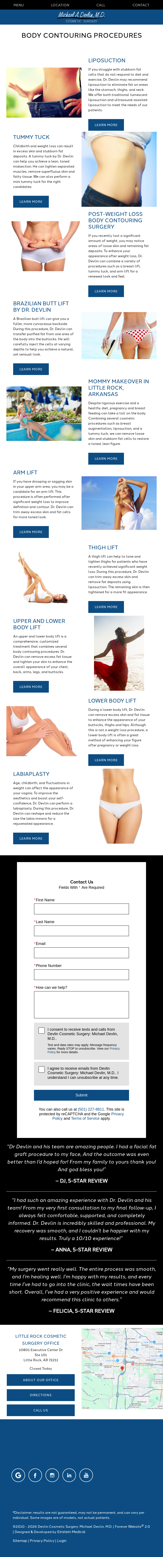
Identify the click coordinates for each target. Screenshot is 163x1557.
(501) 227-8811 (91, 1109)
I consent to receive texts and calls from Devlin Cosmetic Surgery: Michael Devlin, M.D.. (86, 1040)
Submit (81, 1095)
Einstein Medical (71, 1531)
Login (61, 1540)
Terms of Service (85, 1118)
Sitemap (20, 1540)
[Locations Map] (122, 1367)
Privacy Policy (42, 1540)
